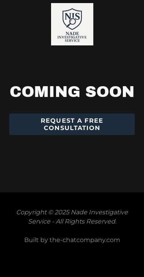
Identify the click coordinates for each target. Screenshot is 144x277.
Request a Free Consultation (72, 124)
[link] (72, 6)
